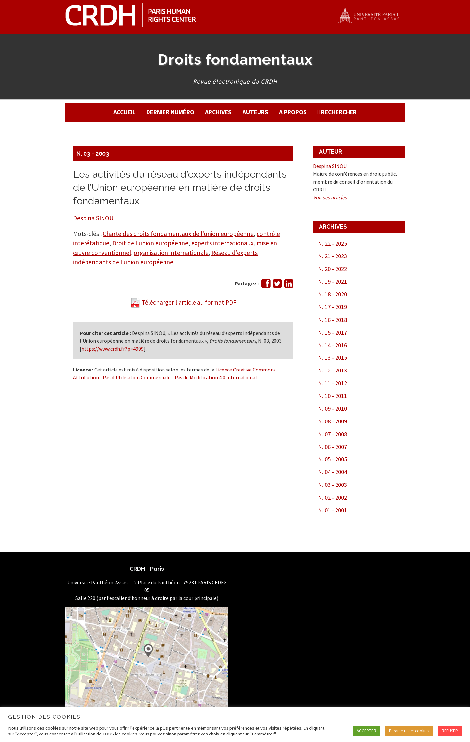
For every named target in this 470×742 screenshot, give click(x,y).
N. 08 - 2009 (332, 421)
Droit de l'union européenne (150, 243)
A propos (293, 112)
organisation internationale (171, 252)
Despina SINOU (93, 218)
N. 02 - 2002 (332, 497)
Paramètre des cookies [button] (409, 731)
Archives (218, 112)
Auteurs (255, 112)
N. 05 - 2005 (332, 459)
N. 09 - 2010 (332, 408)
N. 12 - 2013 (332, 370)
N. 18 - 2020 (332, 294)
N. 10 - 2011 (332, 396)
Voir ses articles (330, 197)
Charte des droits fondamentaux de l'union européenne (178, 234)
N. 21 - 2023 (332, 256)
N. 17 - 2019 (332, 307)
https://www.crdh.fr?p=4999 (112, 348)
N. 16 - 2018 (332, 319)
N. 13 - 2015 (332, 357)
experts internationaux (222, 243)
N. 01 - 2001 (332, 510)
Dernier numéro (170, 112)
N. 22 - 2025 (332, 243)
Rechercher (339, 112)
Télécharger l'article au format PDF (183, 302)
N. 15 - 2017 (332, 332)
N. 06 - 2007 (332, 447)
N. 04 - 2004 (332, 472)
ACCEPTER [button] (366, 731)
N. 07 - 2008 (332, 434)
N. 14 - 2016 (332, 345)
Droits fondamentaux (235, 59)
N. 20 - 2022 (332, 268)
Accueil (124, 112)
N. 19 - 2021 (332, 281)
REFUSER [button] (450, 731)
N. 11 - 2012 (332, 383)
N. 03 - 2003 (92, 153)
